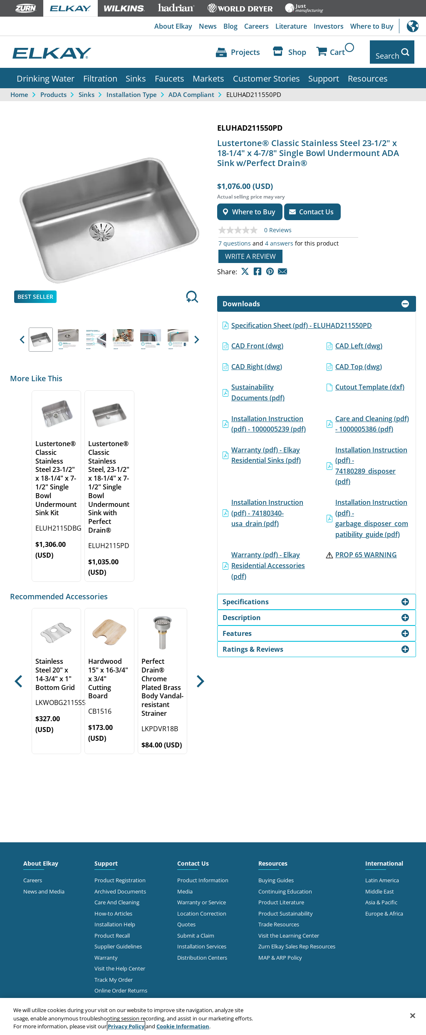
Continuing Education (285, 885)
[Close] (413, 1015)
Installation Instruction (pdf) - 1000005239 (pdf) (268, 418)
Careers (256, 26)
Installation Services (201, 940)
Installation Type (131, 88)
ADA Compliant (191, 88)
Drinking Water (45, 72)
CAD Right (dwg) (256, 360)
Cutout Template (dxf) (369, 381)
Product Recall (112, 929)
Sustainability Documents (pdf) (258, 387)
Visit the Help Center (119, 962)
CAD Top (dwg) (358, 360)
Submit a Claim (195, 929)
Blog (230, 26)
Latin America (382, 874)
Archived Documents (120, 885)
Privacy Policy (126, 1026)
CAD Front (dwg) (257, 339)
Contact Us (193, 857)
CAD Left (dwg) (358, 339)
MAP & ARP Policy (280, 951)
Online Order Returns (120, 984)
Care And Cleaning (116, 896)
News (208, 26)
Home (19, 88)
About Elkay (173, 26)
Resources (368, 72)
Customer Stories (266, 72)
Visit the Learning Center (288, 929)
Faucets (169, 72)
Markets (208, 72)
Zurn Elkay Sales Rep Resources (296, 940)
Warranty (106, 951)
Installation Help (114, 918)
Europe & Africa (384, 907)
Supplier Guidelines (118, 940)
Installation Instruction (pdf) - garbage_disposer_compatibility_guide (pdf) (371, 512)
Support (323, 72)
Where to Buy (372, 26)
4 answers (279, 237)
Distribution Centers (202, 951)
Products (53, 88)
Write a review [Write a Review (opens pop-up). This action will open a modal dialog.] (250, 250)
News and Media (43, 885)
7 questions (234, 237)
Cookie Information (182, 1026)
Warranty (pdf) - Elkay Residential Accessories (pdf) (268, 559)
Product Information (202, 874)
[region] (213, 1016)
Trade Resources (278, 918)
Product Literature (281, 896)
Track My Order (113, 973)
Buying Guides (276, 874)
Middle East (379, 885)
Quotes (186, 918)
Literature (291, 26)
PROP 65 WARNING (366, 548)
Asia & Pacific (381, 896)
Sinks (136, 72)
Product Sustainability (285, 907)
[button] (22, 334)
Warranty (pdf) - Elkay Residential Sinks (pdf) (266, 449)
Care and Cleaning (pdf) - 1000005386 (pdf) (372, 418)
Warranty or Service (201, 896)
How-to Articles (113, 907)
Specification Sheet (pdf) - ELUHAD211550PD (301, 319)
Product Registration (120, 874)
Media (185, 885)
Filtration (100, 72)
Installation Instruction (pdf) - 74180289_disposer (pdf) (371, 459)
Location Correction (201, 907)
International (412, 26)
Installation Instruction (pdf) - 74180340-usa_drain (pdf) (267, 506)
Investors (329, 26)
